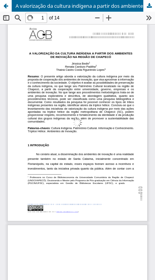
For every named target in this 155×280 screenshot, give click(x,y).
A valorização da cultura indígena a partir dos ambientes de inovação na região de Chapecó (85, 5)
